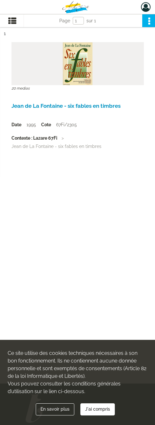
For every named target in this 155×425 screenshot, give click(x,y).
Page (64, 20)
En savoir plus (55, 409)
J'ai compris (97, 409)
